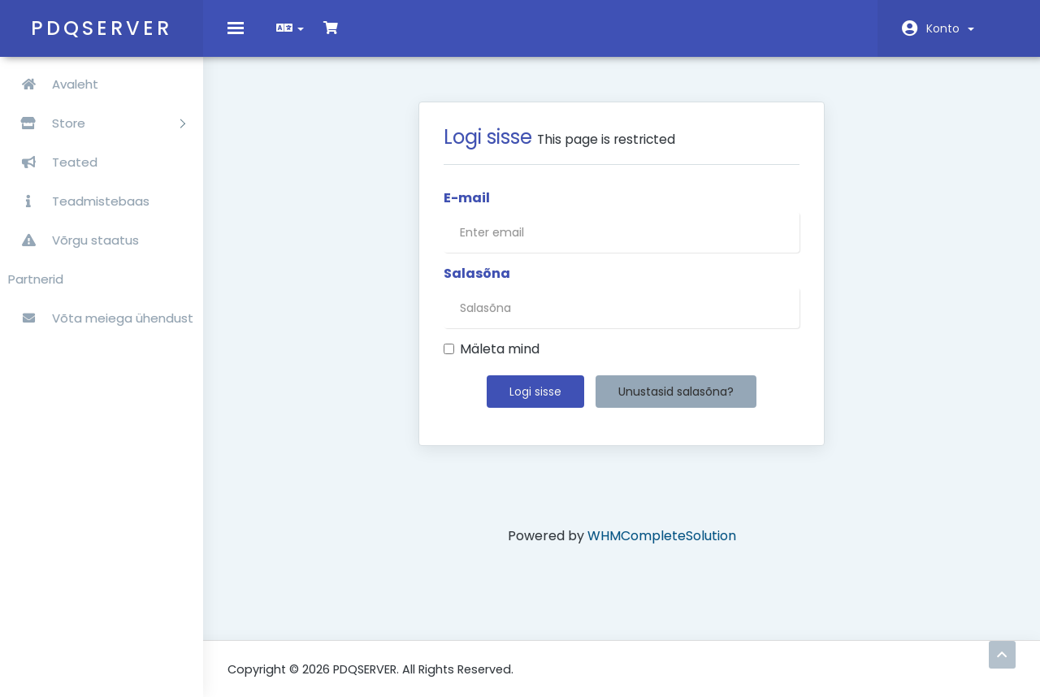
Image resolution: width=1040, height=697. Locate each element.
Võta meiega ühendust (100, 318)
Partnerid (35, 279)
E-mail (467, 210)
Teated (53, 162)
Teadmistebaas (79, 201)
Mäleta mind (492, 361)
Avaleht (53, 84)
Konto (950, 28)
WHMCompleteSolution (661, 548)
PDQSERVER (101, 28)
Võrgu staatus (73, 240)
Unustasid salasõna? (676, 404)
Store (96, 123)
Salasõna (477, 286)
